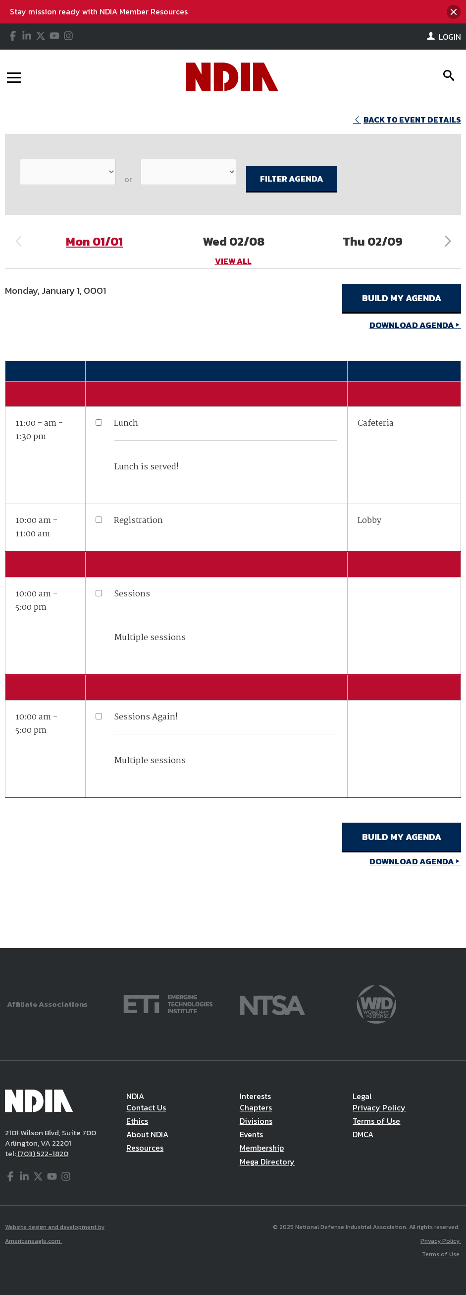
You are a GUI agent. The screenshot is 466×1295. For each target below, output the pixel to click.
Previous (18, 242)
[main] (233, 526)
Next (448, 242)
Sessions (132, 594)
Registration (138, 520)
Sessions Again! (146, 717)
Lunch (126, 423)
